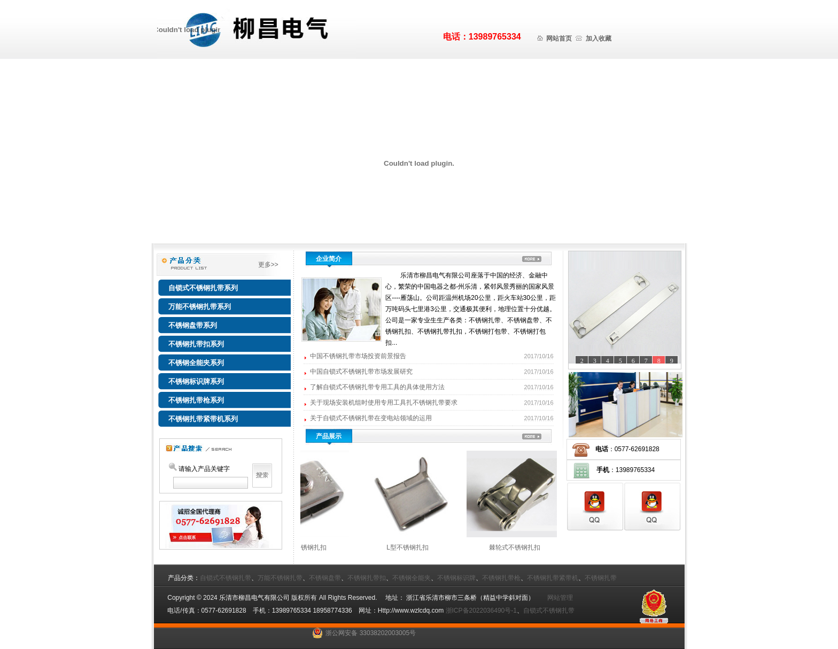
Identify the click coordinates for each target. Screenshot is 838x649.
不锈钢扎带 (601, 578)
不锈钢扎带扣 (366, 578)
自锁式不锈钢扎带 (225, 578)
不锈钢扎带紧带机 (552, 578)
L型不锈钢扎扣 (419, 547)
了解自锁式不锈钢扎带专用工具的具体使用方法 (378, 387)
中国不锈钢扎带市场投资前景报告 (359, 356)
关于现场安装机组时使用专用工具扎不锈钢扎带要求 (384, 402)
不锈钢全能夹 (411, 578)
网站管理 (557, 597)
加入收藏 (598, 38)
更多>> (273, 264)
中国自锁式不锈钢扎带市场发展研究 (362, 371)
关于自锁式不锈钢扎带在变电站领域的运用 (371, 418)
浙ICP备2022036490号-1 (481, 610)
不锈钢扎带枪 (501, 578)
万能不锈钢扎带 (280, 578)
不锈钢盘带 (325, 578)
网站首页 (559, 38)
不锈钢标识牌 (456, 578)
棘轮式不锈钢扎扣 (526, 547)
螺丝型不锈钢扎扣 (312, 547)
